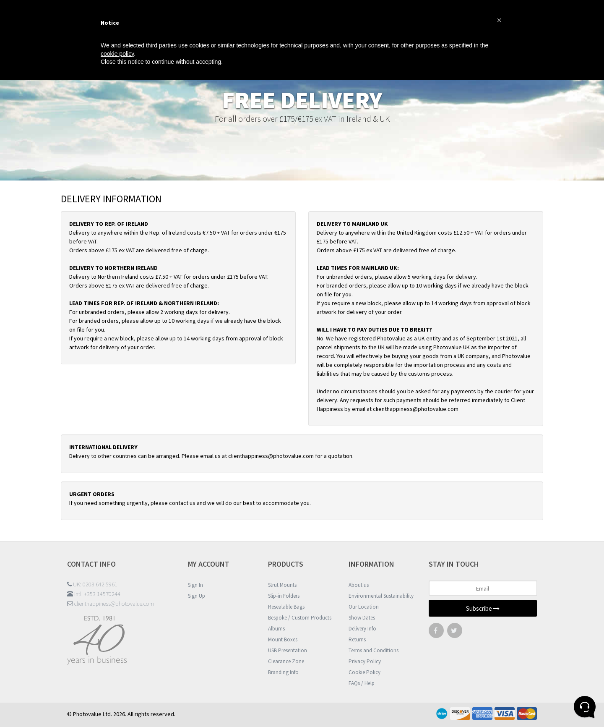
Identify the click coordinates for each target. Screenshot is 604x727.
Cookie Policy (364, 672)
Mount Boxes (282, 639)
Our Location (364, 606)
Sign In (195, 584)
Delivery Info (362, 628)
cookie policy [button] (117, 53)
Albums (276, 628)
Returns (357, 639)
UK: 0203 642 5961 (92, 584)
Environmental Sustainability (381, 595)
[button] (499, 20)
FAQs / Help (362, 683)
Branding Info (283, 672)
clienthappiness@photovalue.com (110, 603)
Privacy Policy (365, 661)
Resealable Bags (286, 606)
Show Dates (362, 617)
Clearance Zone (286, 661)
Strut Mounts (282, 584)
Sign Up (196, 595)
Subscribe (483, 608)
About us (359, 584)
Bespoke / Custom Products (299, 617)
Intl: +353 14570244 (93, 594)
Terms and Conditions (373, 650)
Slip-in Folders (283, 595)
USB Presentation (287, 650)
